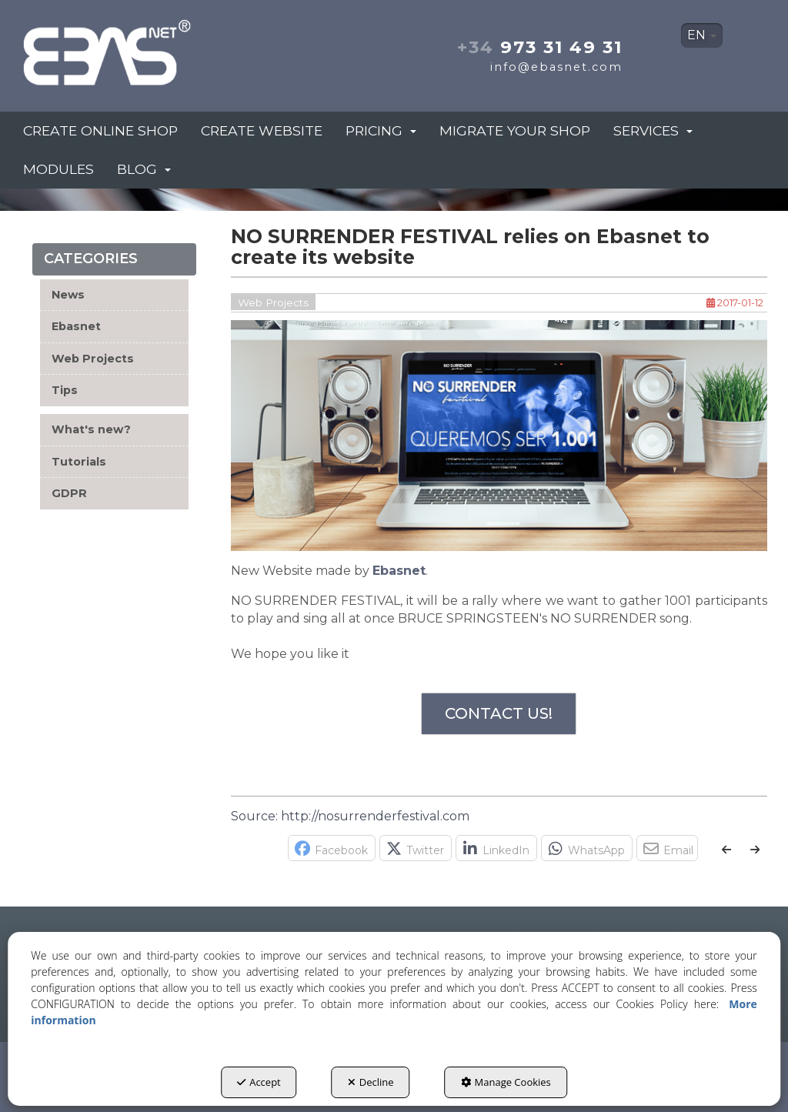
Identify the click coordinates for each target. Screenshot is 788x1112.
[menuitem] (702, 35)
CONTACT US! (499, 713)
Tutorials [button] (79, 462)
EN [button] (701, 35)
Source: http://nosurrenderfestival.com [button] (350, 816)
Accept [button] (259, 1082)
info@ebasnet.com (556, 67)
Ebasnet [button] (76, 326)
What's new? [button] (91, 429)
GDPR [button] (69, 493)
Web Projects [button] (93, 359)
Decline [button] (371, 1082)
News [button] (68, 295)
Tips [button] (65, 390)
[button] (136, 48)
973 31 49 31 (540, 47)
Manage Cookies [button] (506, 1082)
